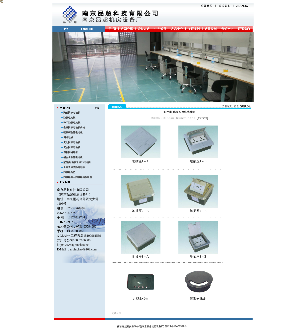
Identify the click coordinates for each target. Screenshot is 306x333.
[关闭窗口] (202, 118)
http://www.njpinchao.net (73, 244)
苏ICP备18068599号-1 (177, 326)
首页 (236, 105)
